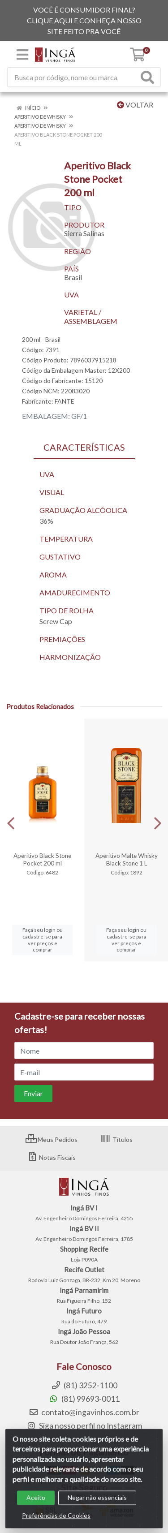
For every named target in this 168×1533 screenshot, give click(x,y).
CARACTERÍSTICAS (84, 447)
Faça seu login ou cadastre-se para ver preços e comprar (42, 939)
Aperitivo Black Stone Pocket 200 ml (42, 859)
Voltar (135, 104)
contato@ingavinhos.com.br (84, 1412)
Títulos (116, 1139)
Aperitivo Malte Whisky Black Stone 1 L (126, 859)
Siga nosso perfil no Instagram (84, 1425)
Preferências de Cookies (56, 1524)
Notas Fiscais (51, 1157)
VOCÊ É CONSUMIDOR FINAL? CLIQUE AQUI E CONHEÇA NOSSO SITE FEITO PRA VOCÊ (84, 20)
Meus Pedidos (52, 1139)
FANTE (64, 401)
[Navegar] (10, 823)
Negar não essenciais (97, 1506)
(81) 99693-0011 (84, 1399)
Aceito (35, 1506)
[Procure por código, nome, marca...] (73, 77)
